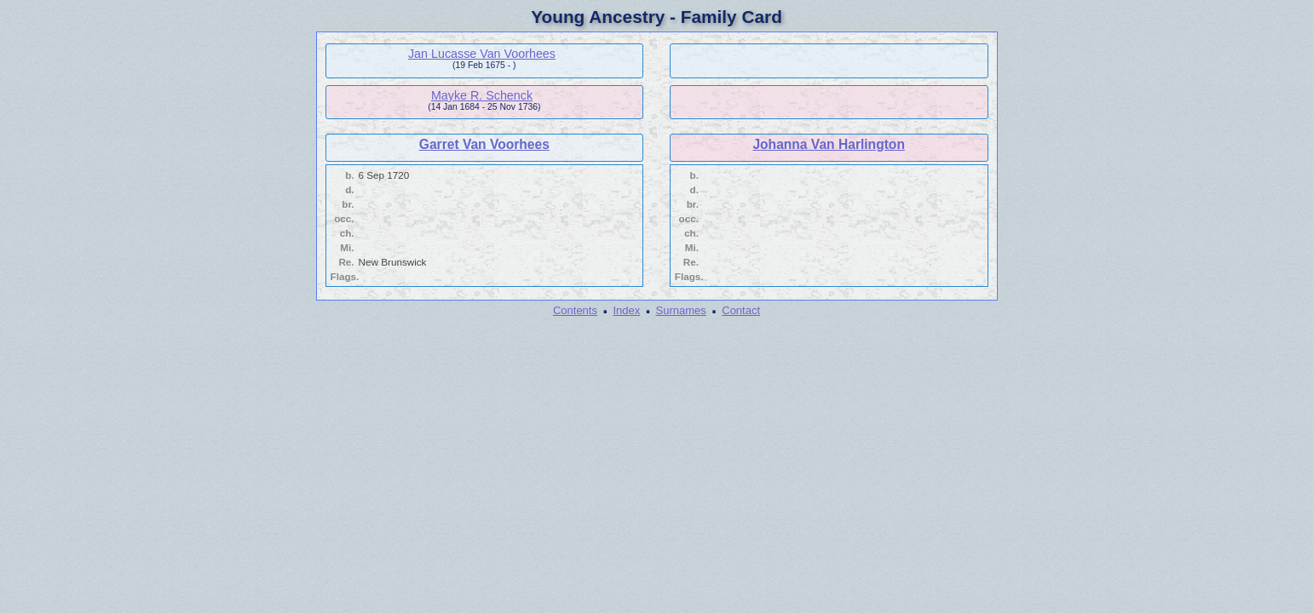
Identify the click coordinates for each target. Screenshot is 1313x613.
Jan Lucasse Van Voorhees (482, 53)
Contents (575, 310)
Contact (741, 310)
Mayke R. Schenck (482, 95)
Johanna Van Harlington (828, 144)
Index (626, 310)
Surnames (681, 310)
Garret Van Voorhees (484, 144)
